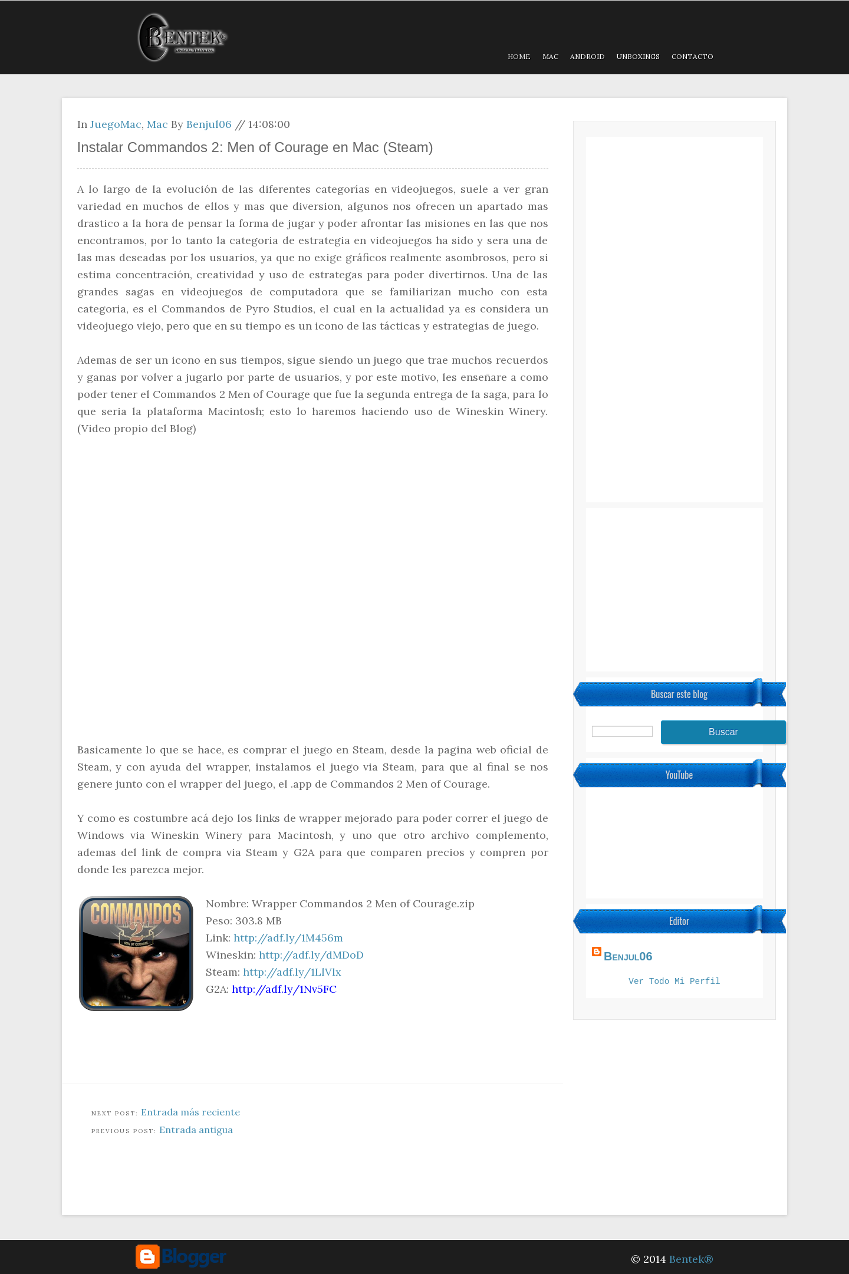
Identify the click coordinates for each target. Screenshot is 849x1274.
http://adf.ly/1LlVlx (292, 972)
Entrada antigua (196, 1129)
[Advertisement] (276, 1183)
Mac (157, 124)
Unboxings (638, 56)
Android (587, 56)
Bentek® (691, 1259)
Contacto (692, 56)
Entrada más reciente (190, 1112)
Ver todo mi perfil (674, 982)
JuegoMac (116, 124)
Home (519, 56)
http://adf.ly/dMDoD (311, 955)
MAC (550, 56)
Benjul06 (209, 124)
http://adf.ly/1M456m (288, 937)
